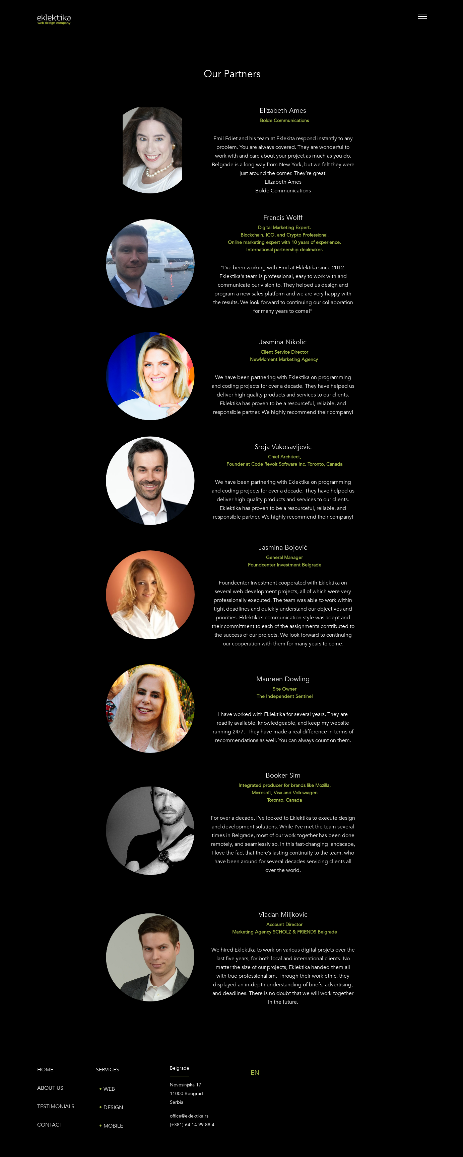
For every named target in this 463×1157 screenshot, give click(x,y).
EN (255, 1073)
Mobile (113, 1126)
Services (107, 1069)
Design (113, 1107)
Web (109, 1089)
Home (45, 1069)
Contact (49, 1125)
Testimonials (55, 1106)
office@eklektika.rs (189, 1116)
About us (50, 1088)
